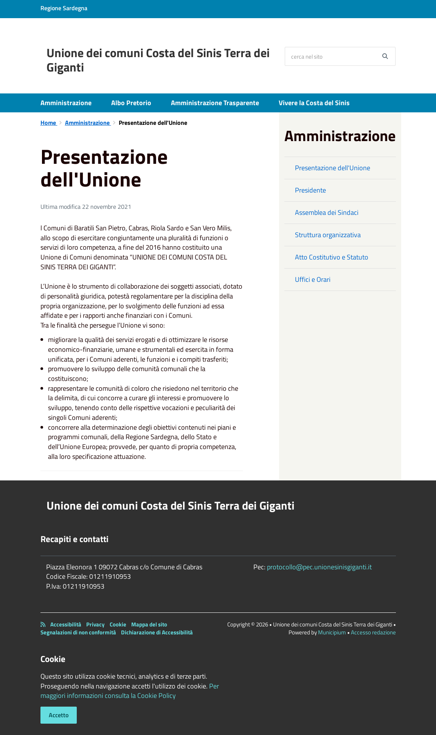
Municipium (332, 632)
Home (48, 122)
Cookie (118, 624)
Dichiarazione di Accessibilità (157, 632)
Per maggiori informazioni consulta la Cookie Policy (129, 691)
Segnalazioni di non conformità (78, 632)
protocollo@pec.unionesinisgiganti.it (319, 567)
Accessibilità (65, 624)
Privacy (95, 624)
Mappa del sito (149, 624)
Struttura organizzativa (328, 235)
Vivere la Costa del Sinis (314, 103)
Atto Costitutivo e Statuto (331, 257)
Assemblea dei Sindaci (326, 212)
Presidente (310, 190)
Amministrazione (66, 103)
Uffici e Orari (312, 279)
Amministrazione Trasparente (215, 103)
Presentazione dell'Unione (332, 168)
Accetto (58, 714)
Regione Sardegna (63, 7)
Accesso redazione (373, 632)
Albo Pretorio (131, 103)
